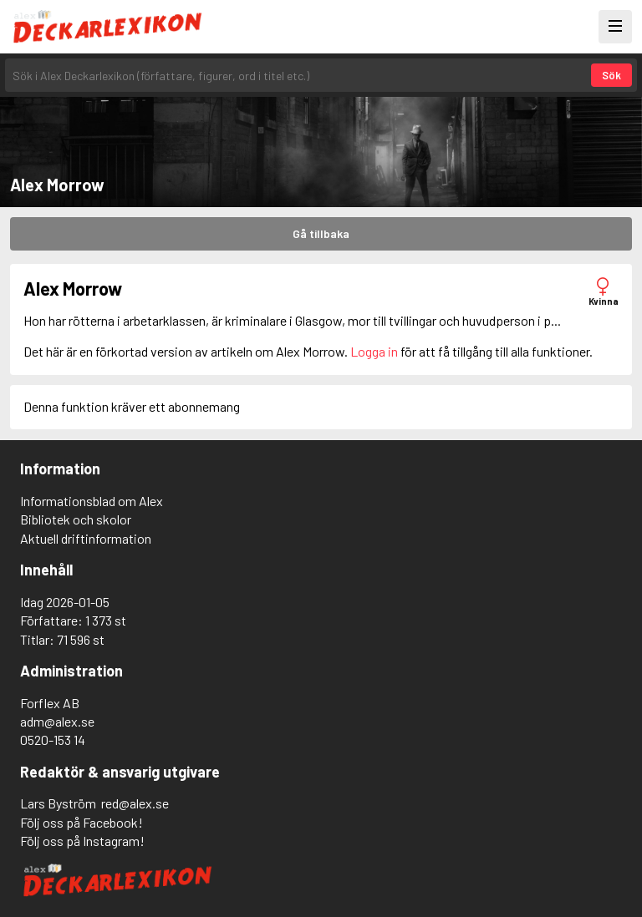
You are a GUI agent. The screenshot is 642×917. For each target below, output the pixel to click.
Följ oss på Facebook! (81, 822)
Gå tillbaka (321, 233)
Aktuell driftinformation (85, 538)
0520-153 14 (52, 739)
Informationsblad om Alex (91, 501)
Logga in (374, 351)
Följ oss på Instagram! (82, 841)
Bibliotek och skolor (75, 519)
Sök (611, 75)
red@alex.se (135, 803)
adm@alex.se (57, 721)
